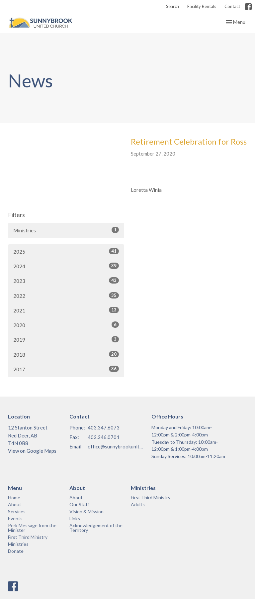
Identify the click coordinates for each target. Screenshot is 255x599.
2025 (66, 251)
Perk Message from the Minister (32, 528)
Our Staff (79, 504)
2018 (66, 354)
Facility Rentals (201, 6)
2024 (66, 266)
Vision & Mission (86, 511)
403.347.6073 (104, 427)
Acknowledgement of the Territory (96, 528)
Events (15, 518)
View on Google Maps (32, 451)
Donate (16, 551)
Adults (138, 504)
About (14, 504)
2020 (66, 324)
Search (172, 6)
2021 (66, 310)
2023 (66, 280)
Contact (232, 6)
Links (74, 518)
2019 (66, 339)
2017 (66, 369)
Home (14, 497)
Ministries (66, 230)
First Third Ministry (27, 537)
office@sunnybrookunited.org (116, 446)
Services (17, 511)
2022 (66, 295)
